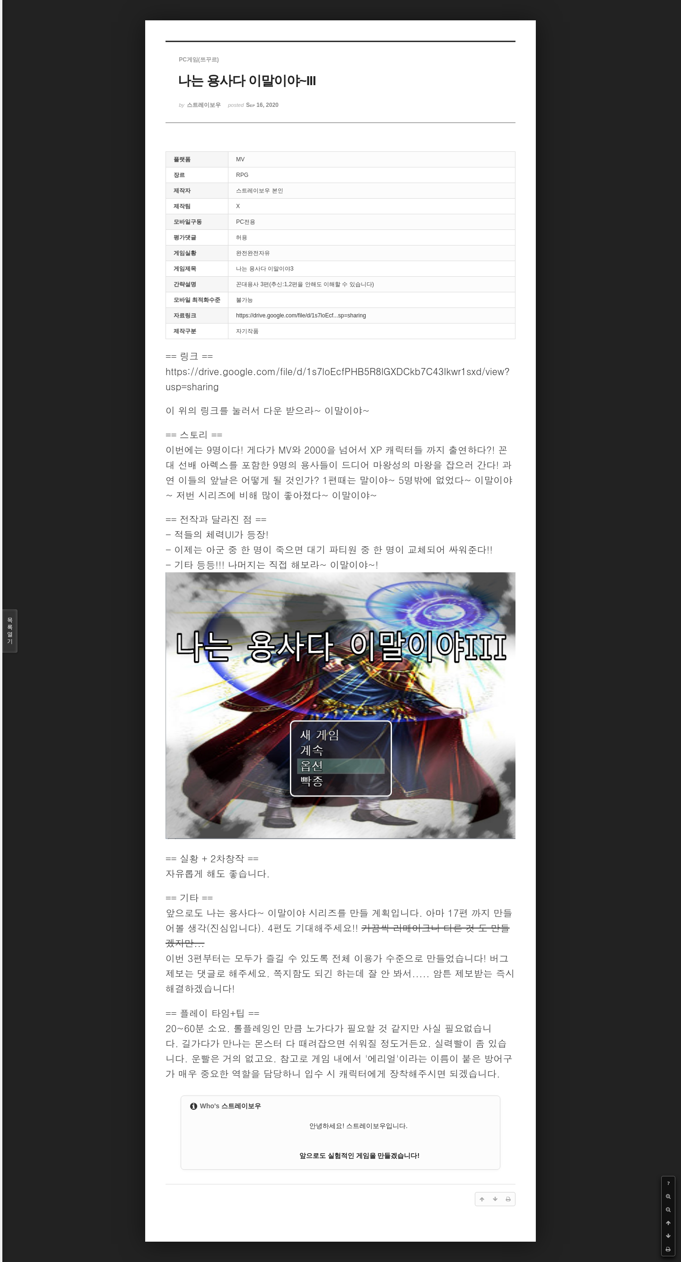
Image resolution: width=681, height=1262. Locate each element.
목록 (10, 631)
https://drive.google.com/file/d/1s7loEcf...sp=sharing (301, 315)
